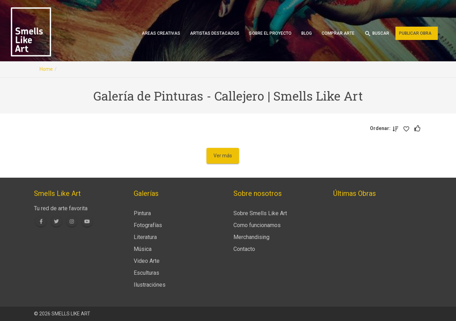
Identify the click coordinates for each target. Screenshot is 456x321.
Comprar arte (338, 33)
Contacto (244, 249)
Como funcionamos (257, 225)
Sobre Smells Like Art (260, 213)
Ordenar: (381, 128)
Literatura (145, 237)
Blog (306, 33)
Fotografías (148, 225)
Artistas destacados (214, 33)
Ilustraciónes (150, 284)
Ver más (222, 155)
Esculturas (146, 272)
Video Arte (147, 261)
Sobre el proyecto (270, 33)
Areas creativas (161, 33)
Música (143, 249)
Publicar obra (415, 33)
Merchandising (251, 237)
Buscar (376, 33)
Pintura (142, 213)
